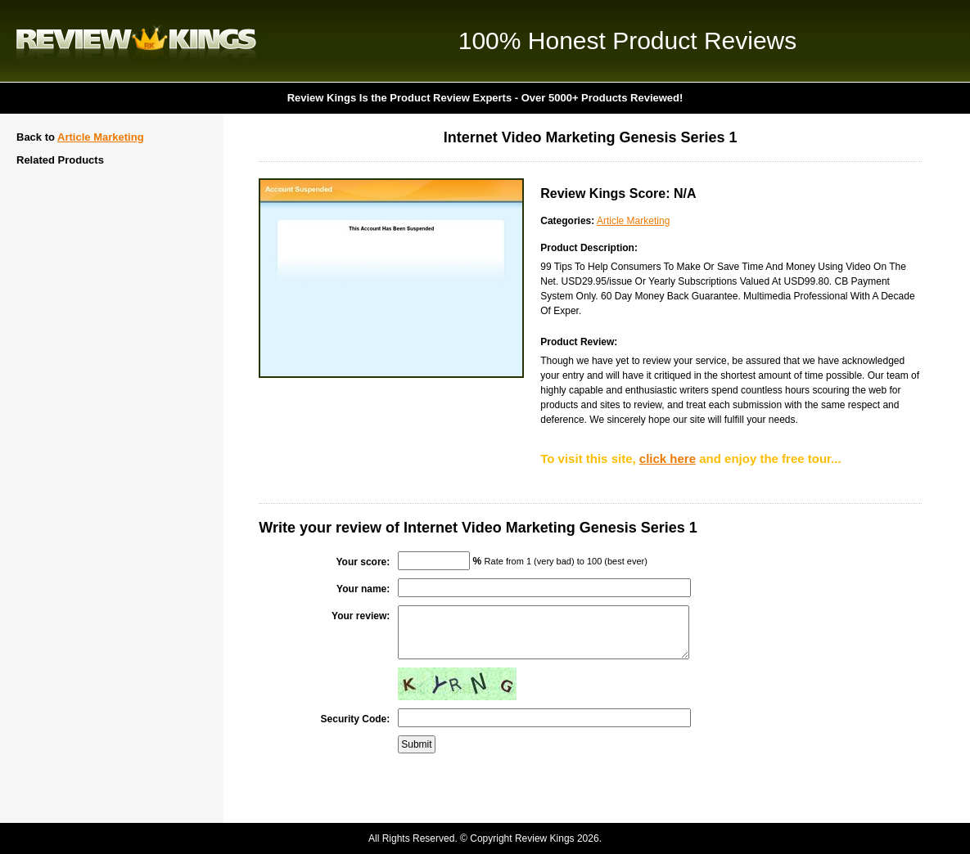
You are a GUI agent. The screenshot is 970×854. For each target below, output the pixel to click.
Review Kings (136, 41)
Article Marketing (100, 137)
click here (667, 458)
